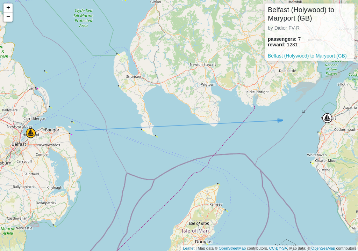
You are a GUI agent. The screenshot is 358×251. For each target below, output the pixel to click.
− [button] (8, 17)
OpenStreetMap (232, 248)
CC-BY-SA (278, 248)
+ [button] (8, 8)
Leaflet (188, 248)
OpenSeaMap (323, 248)
